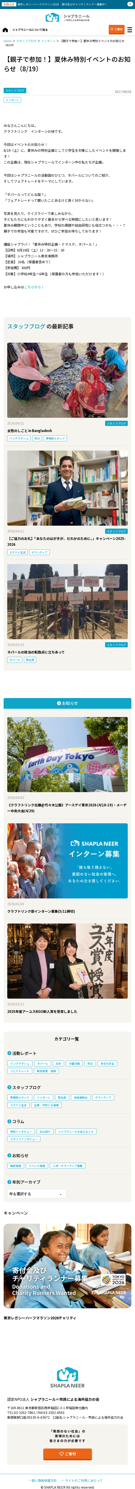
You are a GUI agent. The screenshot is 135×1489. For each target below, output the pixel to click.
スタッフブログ (26, 41)
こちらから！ (34, 287)
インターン (48, 41)
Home (8, 41)
